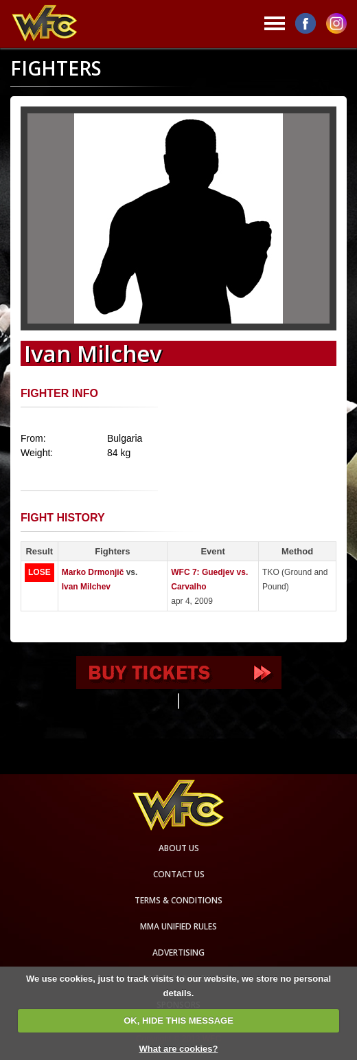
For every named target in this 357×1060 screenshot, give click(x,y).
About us (179, 848)
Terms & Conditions (178, 900)
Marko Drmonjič (93, 572)
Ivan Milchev (86, 586)
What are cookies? (178, 1049)
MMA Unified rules (178, 926)
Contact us (179, 874)
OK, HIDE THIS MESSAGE (178, 1020)
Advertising (178, 952)
